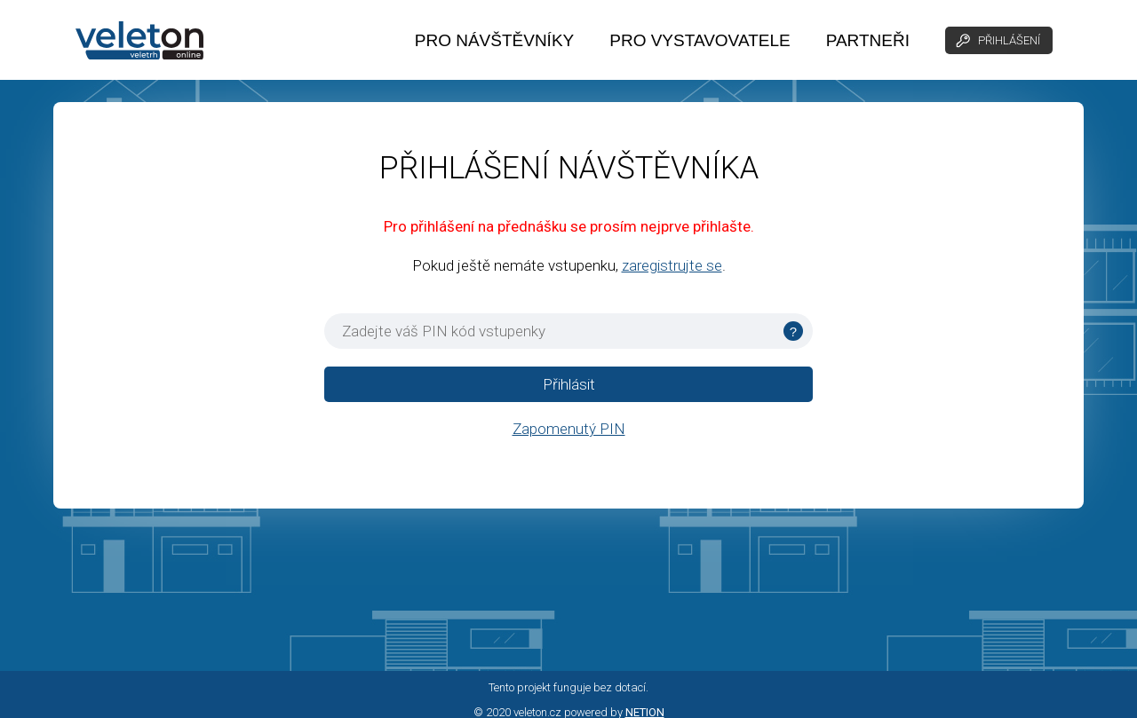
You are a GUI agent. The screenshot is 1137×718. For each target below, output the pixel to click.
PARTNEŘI (868, 40)
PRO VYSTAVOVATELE (699, 40)
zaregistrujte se (672, 265)
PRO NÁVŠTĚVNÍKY (495, 40)
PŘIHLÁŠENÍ (997, 41)
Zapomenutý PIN (569, 429)
